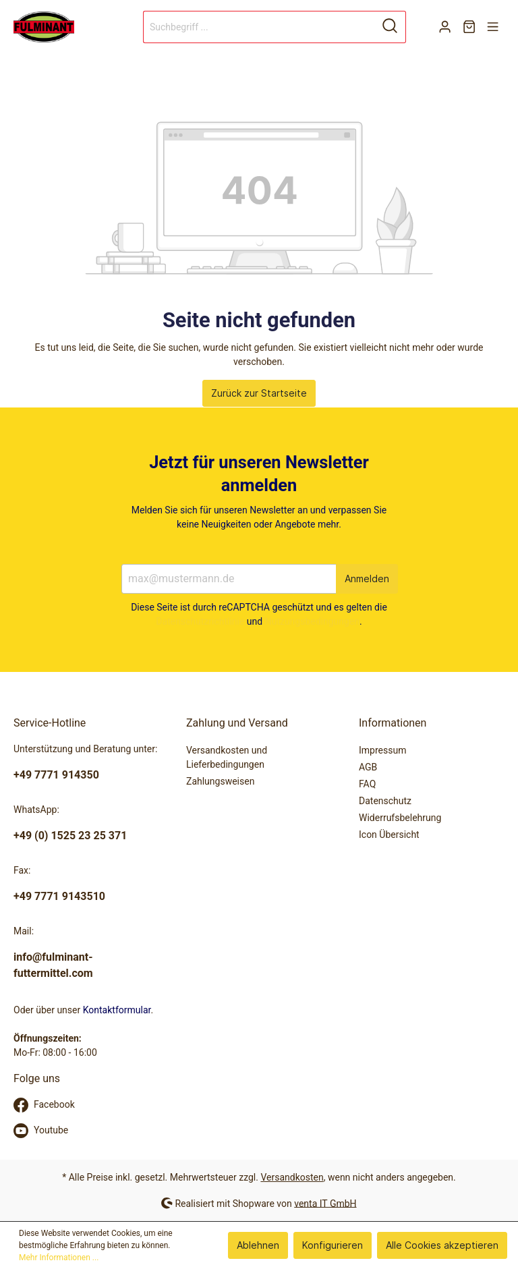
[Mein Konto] (445, 27)
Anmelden (367, 578)
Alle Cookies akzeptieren (442, 1245)
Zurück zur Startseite (259, 393)
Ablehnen (258, 1245)
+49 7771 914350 (56, 774)
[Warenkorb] (469, 27)
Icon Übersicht (389, 834)
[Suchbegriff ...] (259, 27)
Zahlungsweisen (220, 781)
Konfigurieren (332, 1245)
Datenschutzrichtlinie (200, 621)
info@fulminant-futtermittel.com (53, 965)
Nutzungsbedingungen (312, 621)
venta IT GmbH (325, 1202)
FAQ (367, 784)
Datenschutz (385, 800)
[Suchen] (390, 27)
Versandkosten (291, 1177)
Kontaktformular (117, 1010)
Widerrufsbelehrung (400, 817)
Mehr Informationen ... (58, 1257)
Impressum (382, 750)
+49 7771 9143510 (59, 896)
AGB (368, 767)
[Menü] (493, 27)
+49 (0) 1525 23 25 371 (70, 835)
